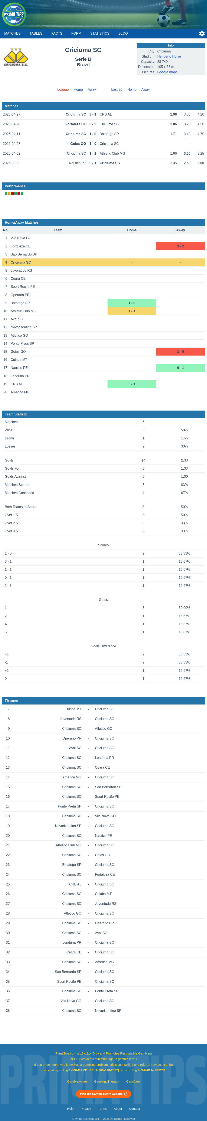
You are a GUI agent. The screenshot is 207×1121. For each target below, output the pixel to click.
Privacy (86, 1108)
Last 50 (116, 89)
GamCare (133, 1081)
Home (78, 89)
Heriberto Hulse (169, 56)
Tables (36, 33)
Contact (134, 1108)
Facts (56, 33)
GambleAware (77, 1081)
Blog (123, 33)
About (118, 1108)
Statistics (99, 33)
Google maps (167, 72)
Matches (12, 33)
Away (92, 89)
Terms (102, 1108)
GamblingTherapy (106, 1081)
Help (70, 1108)
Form (76, 33)
